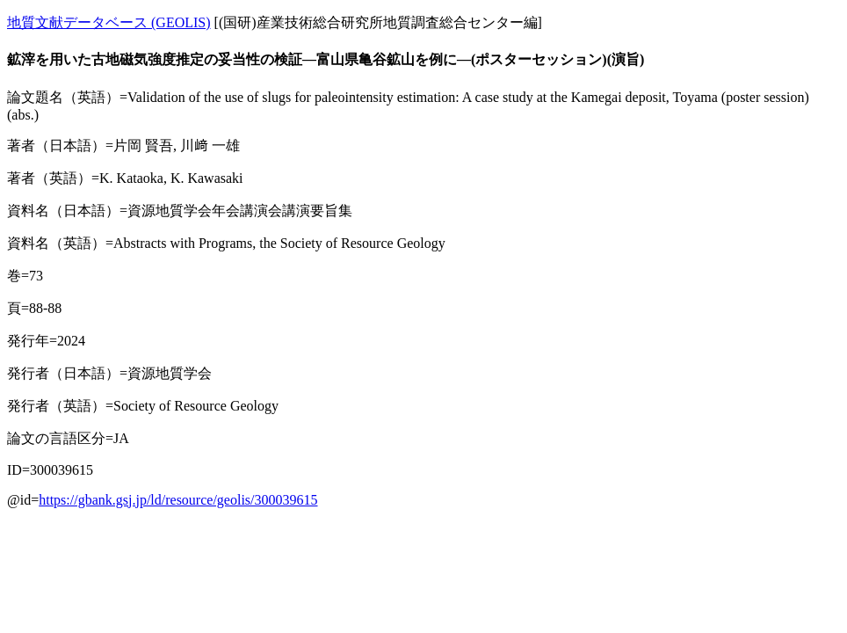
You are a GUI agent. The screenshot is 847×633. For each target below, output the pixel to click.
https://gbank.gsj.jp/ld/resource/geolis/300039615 (178, 499)
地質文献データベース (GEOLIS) (109, 22)
